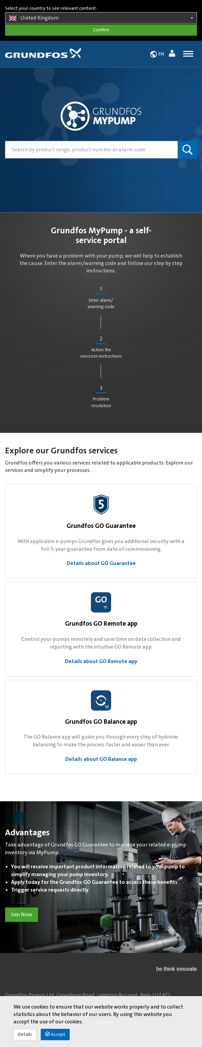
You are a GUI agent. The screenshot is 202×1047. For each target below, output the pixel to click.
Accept (55, 1034)
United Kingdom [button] (101, 18)
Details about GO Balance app (101, 759)
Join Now (21, 914)
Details (25, 1034)
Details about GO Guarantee (101, 563)
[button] (173, 54)
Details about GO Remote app (101, 661)
